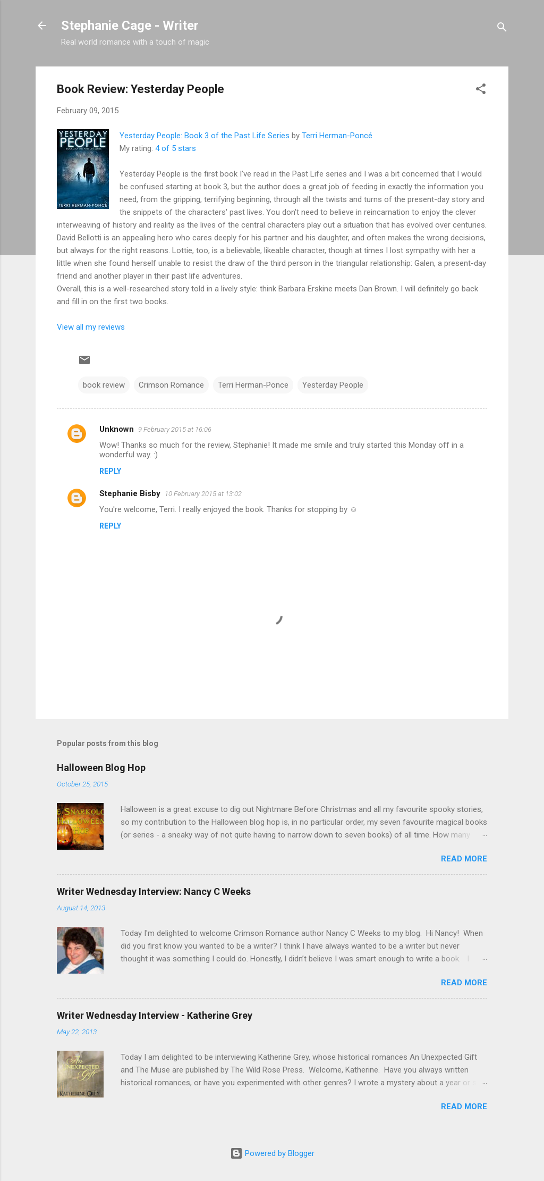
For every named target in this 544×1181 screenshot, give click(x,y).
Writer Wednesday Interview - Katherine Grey (154, 1015)
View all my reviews (91, 327)
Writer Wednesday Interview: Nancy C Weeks (154, 891)
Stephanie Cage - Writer (130, 25)
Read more (464, 859)
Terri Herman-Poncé (337, 135)
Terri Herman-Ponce (253, 385)
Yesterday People (332, 385)
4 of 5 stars (175, 148)
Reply (110, 471)
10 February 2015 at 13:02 (203, 494)
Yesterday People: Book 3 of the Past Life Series (205, 135)
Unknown (116, 429)
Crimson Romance (171, 385)
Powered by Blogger (272, 1153)
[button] (480, 90)
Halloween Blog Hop (101, 767)
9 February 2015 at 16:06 (174, 429)
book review (104, 385)
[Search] (502, 29)
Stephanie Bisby (129, 493)
